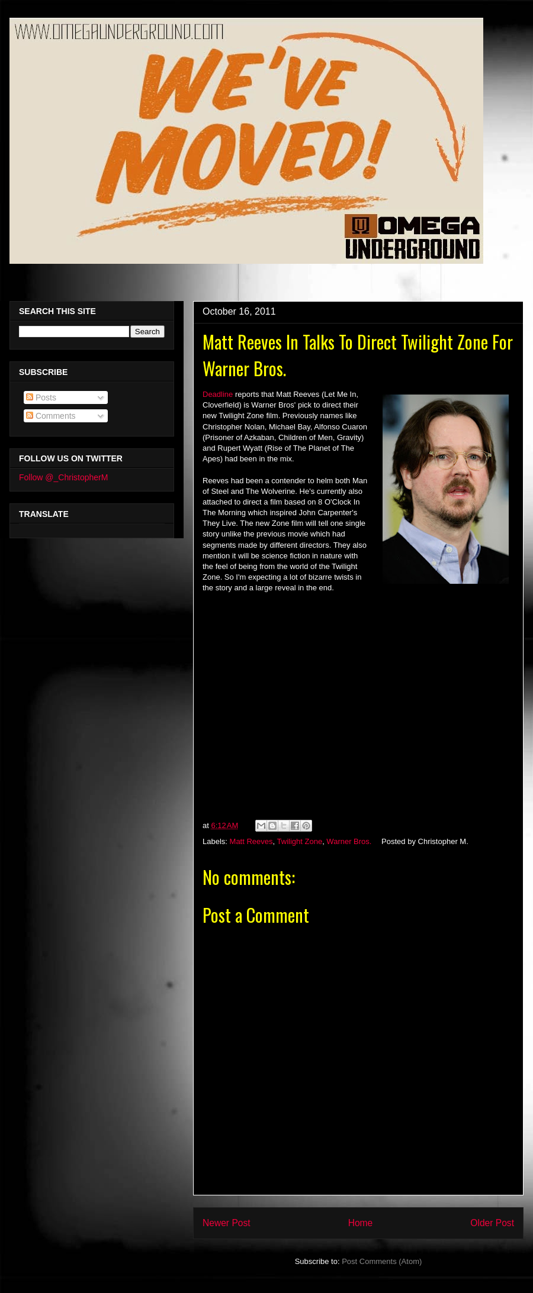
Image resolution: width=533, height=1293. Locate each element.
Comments (51, 416)
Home (360, 1223)
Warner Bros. (348, 841)
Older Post (492, 1223)
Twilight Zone (300, 841)
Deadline (218, 394)
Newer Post (227, 1223)
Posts (41, 397)
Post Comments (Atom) (382, 1261)
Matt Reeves (251, 841)
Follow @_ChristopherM (63, 477)
